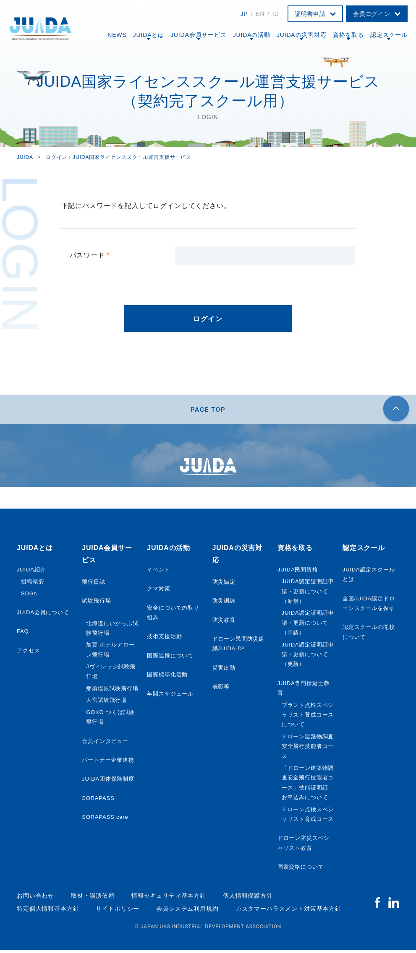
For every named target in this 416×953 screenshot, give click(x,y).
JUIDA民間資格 (297, 572)
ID (275, 13)
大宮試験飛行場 (106, 703)
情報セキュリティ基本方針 (168, 898)
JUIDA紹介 (31, 572)
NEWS (116, 34)
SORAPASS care (105, 819)
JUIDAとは (148, 34)
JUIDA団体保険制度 (108, 782)
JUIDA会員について (43, 615)
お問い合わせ (35, 898)
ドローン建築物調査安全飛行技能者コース (308, 749)
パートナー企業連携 (108, 762)
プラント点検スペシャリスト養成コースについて (308, 717)
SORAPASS (98, 800)
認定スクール (389, 34)
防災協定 (223, 584)
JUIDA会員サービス (198, 34)
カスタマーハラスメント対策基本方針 (288, 911)
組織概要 (32, 584)
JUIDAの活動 (251, 34)
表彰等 (221, 689)
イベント (158, 572)
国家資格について (300, 869)
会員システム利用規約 (187, 911)
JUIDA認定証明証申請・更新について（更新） (308, 657)
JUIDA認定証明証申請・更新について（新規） (308, 594)
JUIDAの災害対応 (302, 34)
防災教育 (223, 622)
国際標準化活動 (167, 677)
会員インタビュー (105, 743)
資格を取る (348, 34)
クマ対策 (158, 591)
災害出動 (223, 670)
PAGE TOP (208, 411)
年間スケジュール (170, 696)
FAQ (23, 634)
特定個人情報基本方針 (48, 911)
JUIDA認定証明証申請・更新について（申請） (308, 626)
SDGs (29, 596)
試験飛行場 (96, 603)
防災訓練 (223, 603)
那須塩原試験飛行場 (112, 691)
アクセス (28, 653)
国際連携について (170, 658)
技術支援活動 (164, 639)
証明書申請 (310, 13)
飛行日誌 (93, 584)
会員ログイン (371, 13)
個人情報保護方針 (248, 898)
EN (260, 13)
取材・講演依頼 (93, 898)
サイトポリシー (117, 911)
